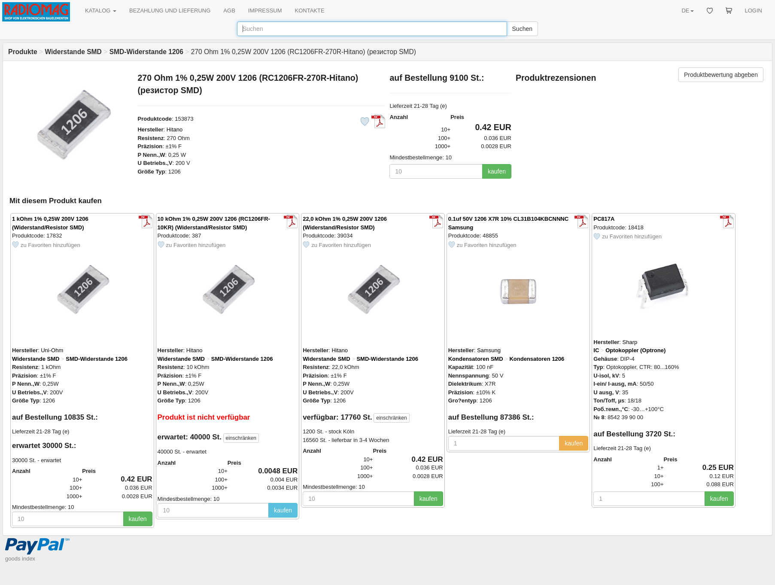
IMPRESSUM (265, 10)
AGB (229, 10)
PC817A (603, 219)
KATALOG (100, 10)
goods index (20, 558)
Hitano (175, 129)
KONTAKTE (310, 10)
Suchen (522, 28)
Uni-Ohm (52, 350)
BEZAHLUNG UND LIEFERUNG (169, 10)
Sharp (630, 342)
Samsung (489, 350)
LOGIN (753, 10)
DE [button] (687, 10)
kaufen (497, 171)
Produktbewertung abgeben (721, 74)
